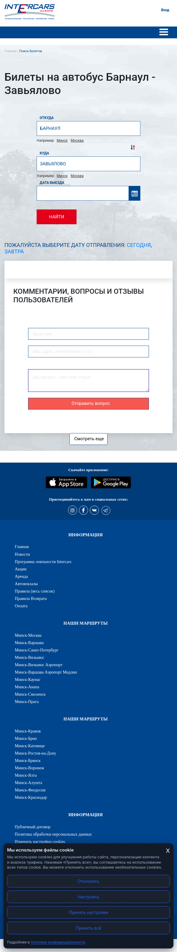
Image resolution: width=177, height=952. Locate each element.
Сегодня (139, 245)
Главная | (11, 51)
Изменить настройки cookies (40, 841)
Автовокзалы (26, 584)
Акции (21, 569)
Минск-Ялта (26, 775)
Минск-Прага (27, 701)
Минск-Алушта (28, 783)
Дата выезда (52, 183)
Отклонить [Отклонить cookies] (88, 881)
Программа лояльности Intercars (43, 562)
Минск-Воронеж (29, 768)
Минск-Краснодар (31, 797)
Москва (77, 140)
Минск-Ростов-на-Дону (35, 753)
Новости (22, 554)
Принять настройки (88, 912)
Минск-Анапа (27, 687)
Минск (62, 140)
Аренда (21, 576)
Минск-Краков (28, 731)
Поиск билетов (30, 51)
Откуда (46, 118)
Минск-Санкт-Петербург (37, 650)
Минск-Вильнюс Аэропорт (38, 665)
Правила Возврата (31, 598)
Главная (22, 547)
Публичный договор (33, 827)
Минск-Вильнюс (29, 657)
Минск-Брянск (27, 760)
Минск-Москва (28, 635)
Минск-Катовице (30, 746)
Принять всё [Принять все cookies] (88, 927)
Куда (44, 153)
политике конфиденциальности (58, 942)
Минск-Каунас (27, 679)
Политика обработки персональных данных (53, 834)
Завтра (14, 251)
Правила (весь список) (34, 591)
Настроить (88, 896)
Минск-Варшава (29, 643)
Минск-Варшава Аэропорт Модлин (46, 672)
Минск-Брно (26, 738)
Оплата (21, 606)
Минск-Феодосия (30, 790)
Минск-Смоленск (30, 694)
